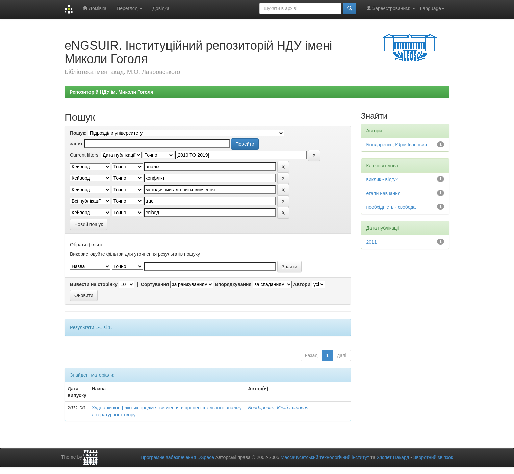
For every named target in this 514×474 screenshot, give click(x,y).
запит (76, 143)
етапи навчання (383, 193)
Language (432, 8)
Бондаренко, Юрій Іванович (278, 407)
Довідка (160, 8)
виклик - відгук (382, 179)
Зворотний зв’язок (433, 457)
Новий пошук (88, 224)
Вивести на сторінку (94, 284)
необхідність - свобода (391, 207)
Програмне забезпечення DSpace (177, 457)
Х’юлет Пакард (393, 457)
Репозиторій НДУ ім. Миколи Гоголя (111, 92)
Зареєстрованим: (390, 8)
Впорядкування (233, 284)
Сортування (155, 284)
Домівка (94, 8)
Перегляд (129, 8)
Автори (301, 284)
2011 (371, 242)
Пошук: (78, 133)
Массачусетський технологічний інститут (325, 457)
